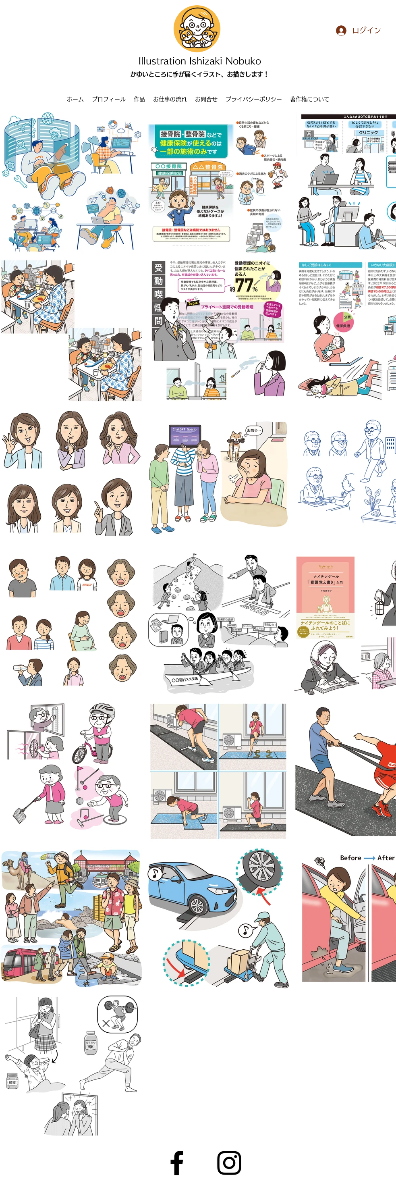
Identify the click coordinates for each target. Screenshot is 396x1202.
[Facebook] (177, 1163)
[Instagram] (229, 1163)
